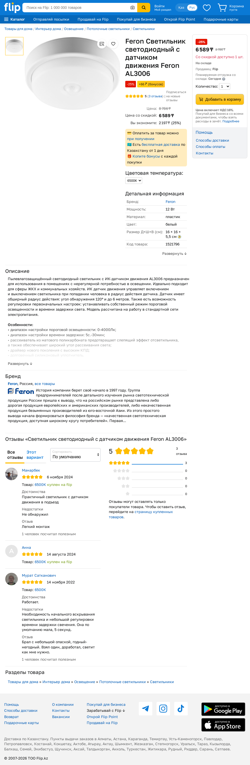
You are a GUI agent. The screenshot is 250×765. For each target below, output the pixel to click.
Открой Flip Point (179, 19)
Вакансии (61, 716)
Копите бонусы (146, 156)
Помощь (11, 704)
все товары (45, 383)
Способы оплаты (210, 146)
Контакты (204, 153)
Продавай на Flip (93, 19)
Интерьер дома (48, 29)
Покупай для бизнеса (136, 19)
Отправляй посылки (51, 19)
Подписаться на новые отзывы (176, 96)
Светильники (144, 29)
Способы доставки (212, 140)
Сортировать (62, 452)
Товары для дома (18, 29)
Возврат (11, 716)
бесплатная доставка (161, 144)
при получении (140, 138)
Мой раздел (162, 9)
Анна (26, 547)
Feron (171, 201)
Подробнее (230, 121)
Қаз (181, 7)
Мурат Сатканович (39, 575)
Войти (159, 6)
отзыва (155, 96)
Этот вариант (35, 454)
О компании (63, 704)
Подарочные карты (221, 19)
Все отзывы (15, 454)
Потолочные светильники (108, 29)
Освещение (74, 29)
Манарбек (31, 470)
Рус (192, 7)
